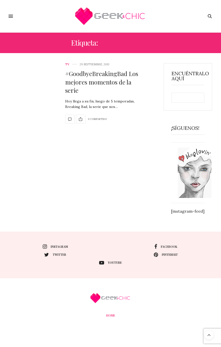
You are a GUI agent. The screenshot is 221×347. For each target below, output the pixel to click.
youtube (110, 262)
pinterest (166, 254)
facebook (165, 246)
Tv (67, 64)
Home (110, 315)
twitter (55, 254)
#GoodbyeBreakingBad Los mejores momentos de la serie (101, 82)
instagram (55, 246)
